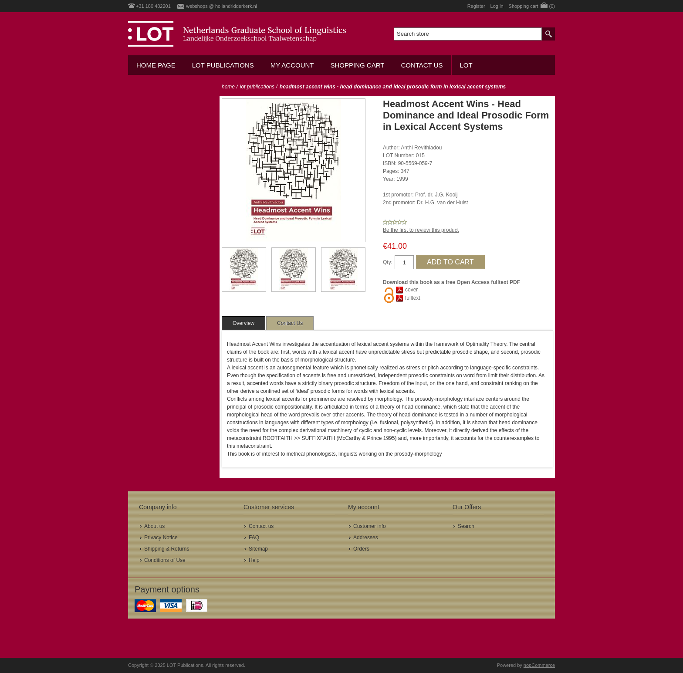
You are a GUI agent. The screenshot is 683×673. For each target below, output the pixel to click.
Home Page (156, 65)
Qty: (387, 262)
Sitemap (258, 549)
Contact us (422, 65)
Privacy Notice (161, 537)
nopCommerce (539, 665)
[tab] (243, 323)
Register (476, 6)
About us (154, 526)
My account (292, 65)
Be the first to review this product (421, 230)
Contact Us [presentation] (290, 323)
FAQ (254, 537)
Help (254, 560)
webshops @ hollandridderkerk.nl (221, 6)
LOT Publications (223, 65)
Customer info (369, 526)
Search (466, 526)
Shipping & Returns (166, 549)
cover (411, 290)
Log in (497, 6)
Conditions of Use (165, 560)
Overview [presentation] (243, 323)
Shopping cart (357, 65)
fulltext (412, 298)
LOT (466, 65)
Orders (361, 549)
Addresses (365, 537)
